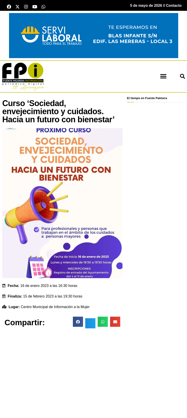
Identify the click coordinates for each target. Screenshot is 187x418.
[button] (163, 78)
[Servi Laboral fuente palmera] (93, 37)
